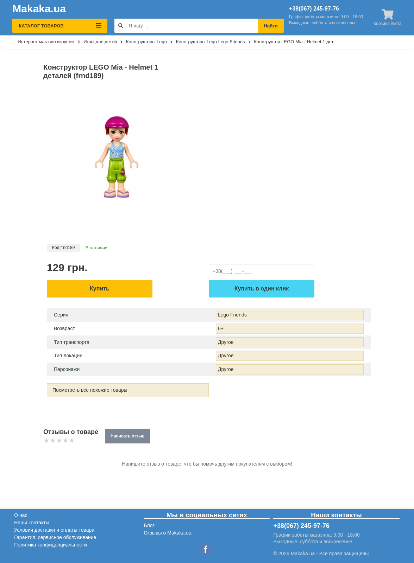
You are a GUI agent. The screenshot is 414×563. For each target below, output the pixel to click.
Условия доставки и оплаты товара (54, 530)
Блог (149, 525)
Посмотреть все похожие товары (89, 390)
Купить (99, 289)
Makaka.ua (39, 9)
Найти (271, 25)
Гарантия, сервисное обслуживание (55, 537)
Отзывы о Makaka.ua (167, 533)
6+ (221, 328)
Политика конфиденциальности (50, 545)
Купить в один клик (261, 289)
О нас (20, 515)
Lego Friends (232, 315)
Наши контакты (31, 522)
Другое (225, 342)
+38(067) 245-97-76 (314, 9)
